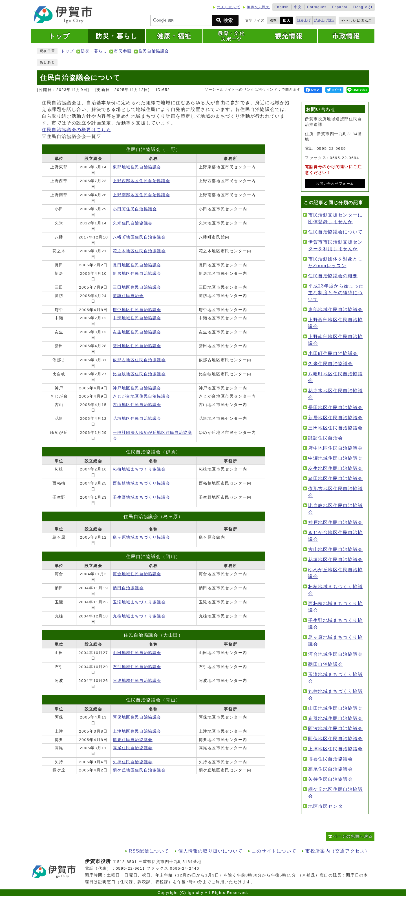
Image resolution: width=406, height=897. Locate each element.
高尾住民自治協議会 (132, 748)
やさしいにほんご (356, 21)
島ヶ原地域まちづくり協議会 (141, 537)
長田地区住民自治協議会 (137, 265)
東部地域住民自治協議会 (137, 167)
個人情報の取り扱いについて (210, 851)
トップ (67, 51)
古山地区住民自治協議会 (137, 405)
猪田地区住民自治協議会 (137, 346)
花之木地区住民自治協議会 (139, 251)
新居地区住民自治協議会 (137, 273)
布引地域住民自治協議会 (137, 667)
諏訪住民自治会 (128, 296)
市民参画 (122, 51)
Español (339, 7)
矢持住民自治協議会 (132, 762)
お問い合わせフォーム (335, 183)
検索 (228, 20)
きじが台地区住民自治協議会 (141, 396)
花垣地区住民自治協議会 (137, 418)
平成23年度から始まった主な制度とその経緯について (336, 293)
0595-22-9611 (130, 868)
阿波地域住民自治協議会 (137, 681)
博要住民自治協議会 (132, 740)
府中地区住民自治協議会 (137, 310)
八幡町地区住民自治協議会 (139, 237)
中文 (298, 7)
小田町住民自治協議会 (135, 209)
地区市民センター (328, 806)
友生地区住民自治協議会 (137, 332)
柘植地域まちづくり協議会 (139, 469)
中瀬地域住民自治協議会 (137, 318)
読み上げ (304, 20)
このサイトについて (274, 851)
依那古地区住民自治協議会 (139, 360)
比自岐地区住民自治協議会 (139, 374)
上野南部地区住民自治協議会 (141, 195)
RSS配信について (149, 851)
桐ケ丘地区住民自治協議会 (139, 770)
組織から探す (258, 7)
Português (316, 7)
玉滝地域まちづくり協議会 (139, 602)
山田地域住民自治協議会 (137, 653)
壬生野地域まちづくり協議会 (141, 497)
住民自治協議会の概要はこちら (76, 129)
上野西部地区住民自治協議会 (141, 181)
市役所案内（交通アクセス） (337, 851)
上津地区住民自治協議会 (137, 731)
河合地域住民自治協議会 (137, 574)
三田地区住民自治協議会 (137, 287)
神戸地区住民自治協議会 (137, 388)
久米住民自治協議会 (132, 223)
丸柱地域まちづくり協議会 (139, 616)
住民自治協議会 (153, 51)
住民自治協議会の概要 (333, 275)
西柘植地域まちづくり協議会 (141, 483)
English (282, 7)
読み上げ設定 (324, 20)
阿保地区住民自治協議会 (137, 717)
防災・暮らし (94, 51)
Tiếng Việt (362, 7)
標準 (273, 21)
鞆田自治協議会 (128, 588)
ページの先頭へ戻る (353, 836)
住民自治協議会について (335, 231)
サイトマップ (228, 7)
